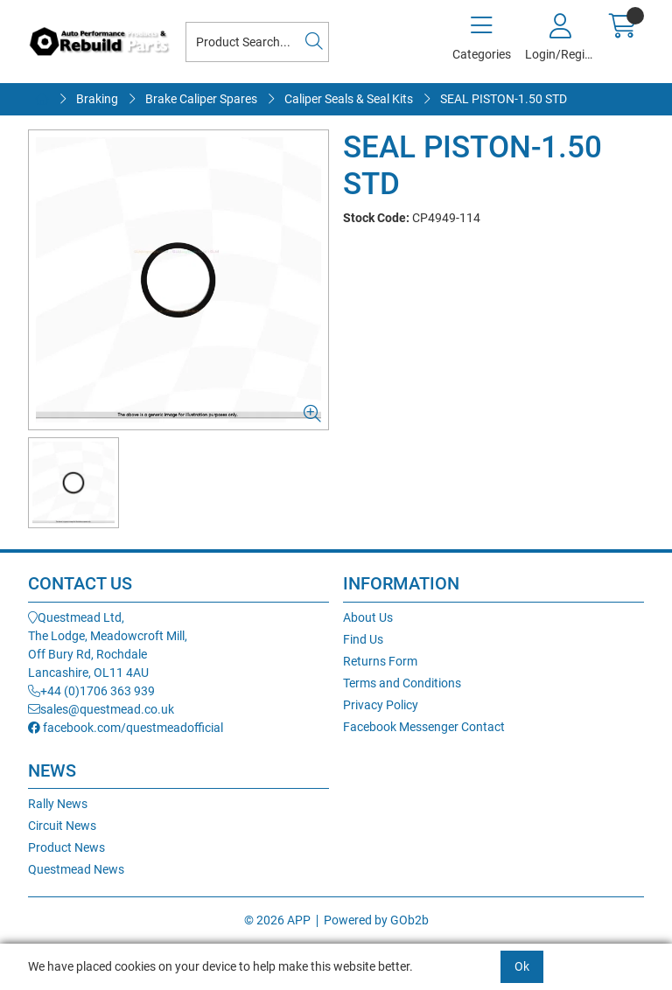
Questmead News (76, 869)
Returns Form (380, 661)
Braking (97, 99)
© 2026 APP (277, 920)
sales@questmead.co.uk (101, 709)
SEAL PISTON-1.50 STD (503, 99)
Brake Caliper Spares (201, 99)
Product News (66, 847)
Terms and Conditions (402, 683)
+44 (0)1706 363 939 (91, 691)
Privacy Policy (380, 705)
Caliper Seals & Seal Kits (348, 99)
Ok (521, 966)
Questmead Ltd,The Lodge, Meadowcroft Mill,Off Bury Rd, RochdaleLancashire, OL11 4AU (107, 645)
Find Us (363, 639)
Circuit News (62, 826)
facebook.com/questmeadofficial (125, 728)
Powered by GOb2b (376, 920)
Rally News (58, 804)
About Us (368, 617)
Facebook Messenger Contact (424, 727)
